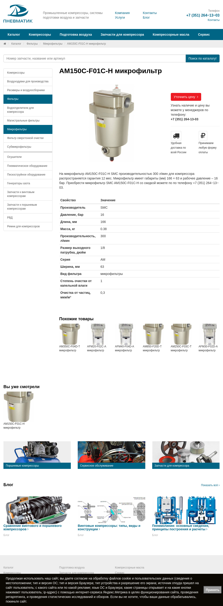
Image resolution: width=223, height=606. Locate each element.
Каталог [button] (14, 34)
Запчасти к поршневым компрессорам (22, 206)
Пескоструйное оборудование (26, 174)
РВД (10, 217)
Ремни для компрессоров (23, 226)
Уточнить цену (186, 97)
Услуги (120, 17)
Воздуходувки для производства (28, 81)
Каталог (16, 43)
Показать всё (210, 485)
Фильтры (32, 43)
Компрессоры (16, 72)
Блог (146, 17)
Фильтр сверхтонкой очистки (25, 138)
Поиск (203, 58)
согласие (81, 578)
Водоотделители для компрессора (20, 109)
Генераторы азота (18, 183)
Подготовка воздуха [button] (76, 34)
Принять (212, 590)
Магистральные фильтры (23, 120)
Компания (122, 13)
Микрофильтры (52, 43)
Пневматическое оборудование (27, 165)
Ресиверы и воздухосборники (26, 90)
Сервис (204, 34)
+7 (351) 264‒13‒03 (203, 15)
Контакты (150, 13)
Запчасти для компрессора (122, 34)
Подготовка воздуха (72, 567)
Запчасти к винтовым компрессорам (20, 194)
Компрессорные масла (171, 34)
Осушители (14, 157)
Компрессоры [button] (40, 34)
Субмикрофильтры (19, 146)
